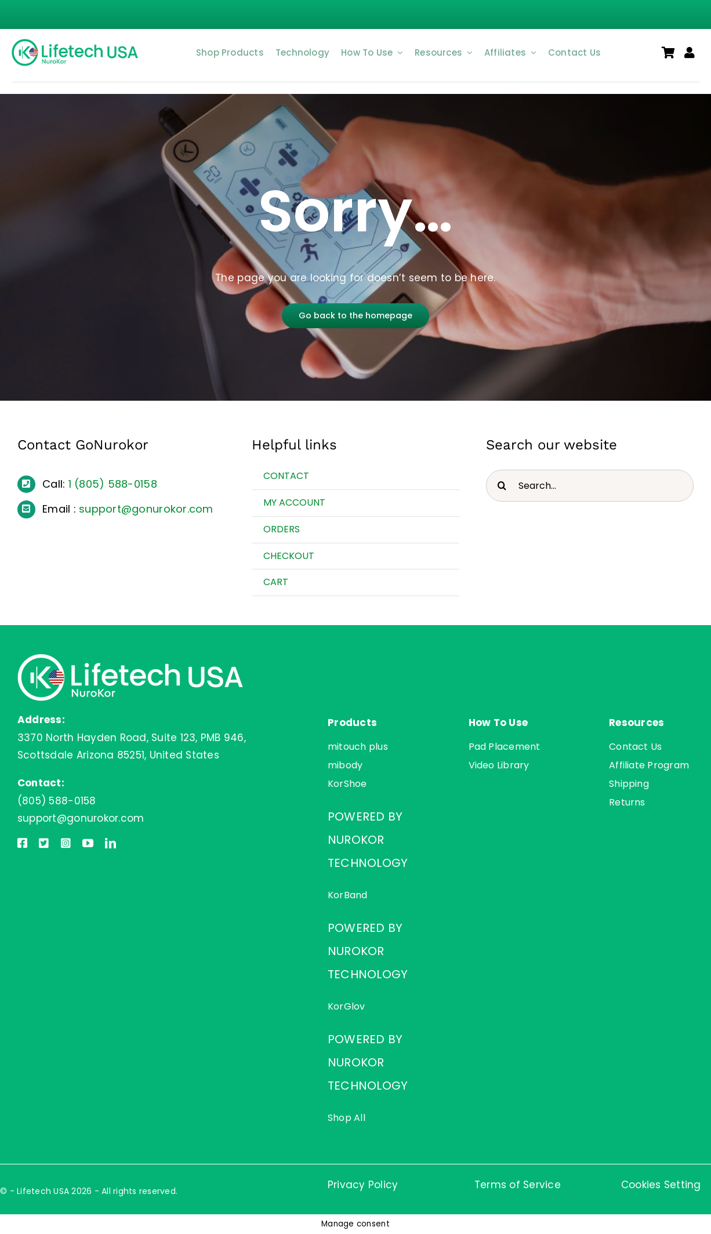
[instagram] (66, 842)
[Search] (502, 486)
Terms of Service (517, 1185)
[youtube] (87, 842)
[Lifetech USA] (77, 43)
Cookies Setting (661, 1185)
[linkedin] (110, 842)
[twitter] (44, 842)
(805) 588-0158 (115, 484)
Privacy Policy (363, 1185)
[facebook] (22, 842)
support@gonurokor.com (146, 509)
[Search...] (590, 486)
